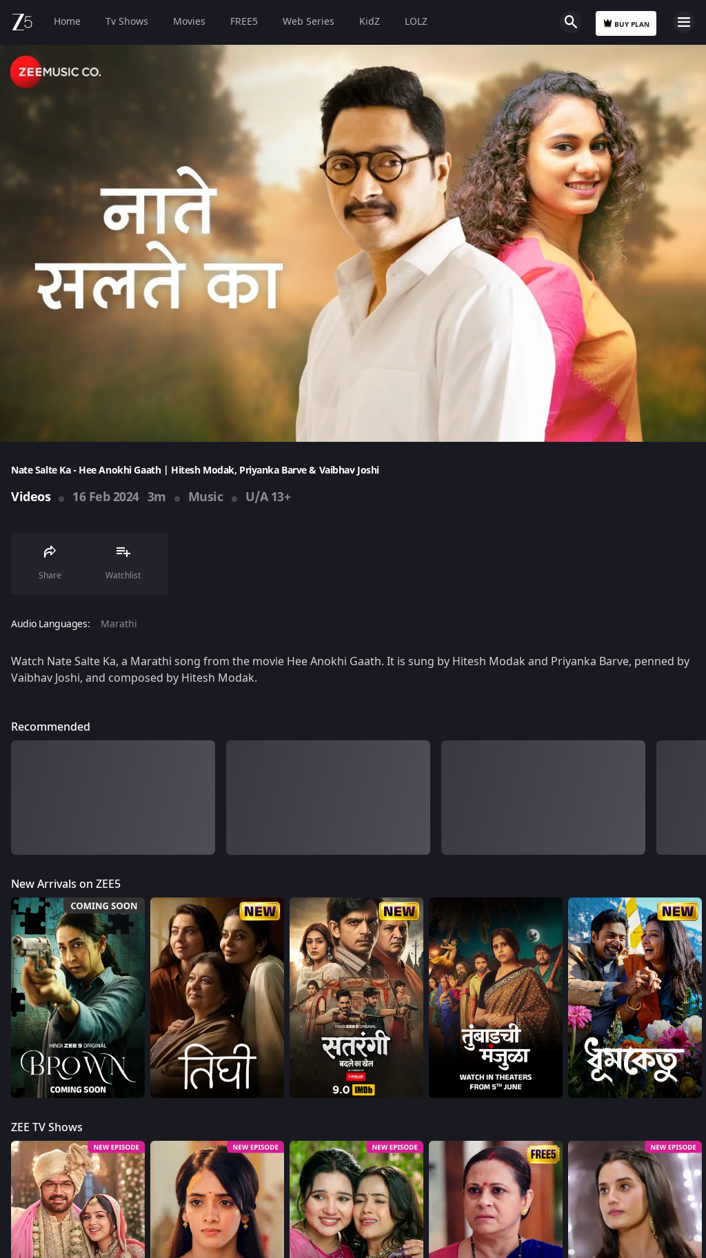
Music (205, 497)
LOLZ (416, 21)
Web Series (308, 21)
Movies (189, 21)
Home (67, 21)
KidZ (369, 21)
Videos (30, 497)
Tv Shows (126, 21)
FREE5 (244, 21)
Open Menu (684, 22)
